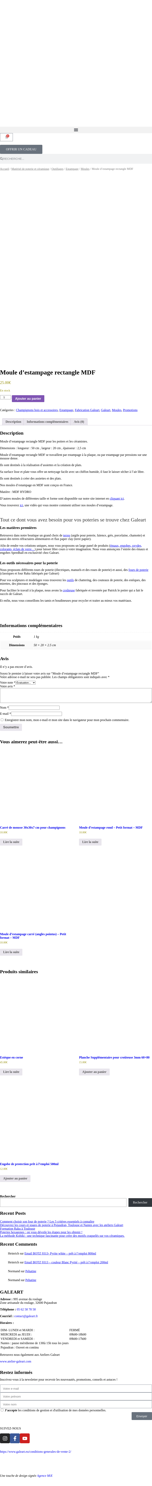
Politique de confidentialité (17, 1462)
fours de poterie (138, 570)
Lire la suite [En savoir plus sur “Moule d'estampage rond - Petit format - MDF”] (90, 842)
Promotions (130, 410)
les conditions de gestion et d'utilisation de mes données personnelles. (55, 1410)
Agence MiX (45, 1475)
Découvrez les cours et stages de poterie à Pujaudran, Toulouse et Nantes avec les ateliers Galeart (61, 1225)
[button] (76, 130)
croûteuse (69, 590)
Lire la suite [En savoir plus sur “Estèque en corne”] (11, 1071)
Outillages (57, 168)
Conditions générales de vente (90, 1451)
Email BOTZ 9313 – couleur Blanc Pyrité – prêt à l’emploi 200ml (66, 1262)
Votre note (7, 682)
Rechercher (8, 1196)
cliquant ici (117, 498)
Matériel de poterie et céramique (30, 168)
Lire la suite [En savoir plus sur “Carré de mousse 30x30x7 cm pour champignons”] (11, 842)
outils (70, 580)
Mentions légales (48, 1462)
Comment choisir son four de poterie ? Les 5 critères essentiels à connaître (47, 1221)
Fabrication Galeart (87, 410)
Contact (67, 1462)
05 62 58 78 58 (26, 1309)
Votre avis (7, 686)
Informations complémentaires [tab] (47, 421)
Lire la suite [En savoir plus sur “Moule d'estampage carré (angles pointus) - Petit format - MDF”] (11, 952)
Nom (4, 707)
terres (66, 535)
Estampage (72, 168)
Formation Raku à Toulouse (17, 1228)
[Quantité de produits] (5, 397)
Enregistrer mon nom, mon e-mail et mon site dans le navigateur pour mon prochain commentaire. (67, 720)
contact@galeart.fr (26, 1316)
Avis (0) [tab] (79, 421)
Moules (85, 168)
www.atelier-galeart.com (15, 1361)
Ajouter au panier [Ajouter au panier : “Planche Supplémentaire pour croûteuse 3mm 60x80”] (94, 1071)
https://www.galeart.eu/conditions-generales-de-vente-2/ (35, 1451)
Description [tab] (13, 421)
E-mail (5, 713)
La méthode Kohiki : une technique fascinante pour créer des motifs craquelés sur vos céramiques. (62, 1235)
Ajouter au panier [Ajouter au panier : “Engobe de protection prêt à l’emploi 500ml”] (15, 1178)
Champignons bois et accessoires (37, 410)
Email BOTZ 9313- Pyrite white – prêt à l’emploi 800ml (60, 1253)
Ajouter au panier (28, 398)
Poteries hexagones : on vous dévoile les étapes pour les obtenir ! (41, 1232)
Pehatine (30, 1271)
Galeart (105, 410)
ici (21, 505)
